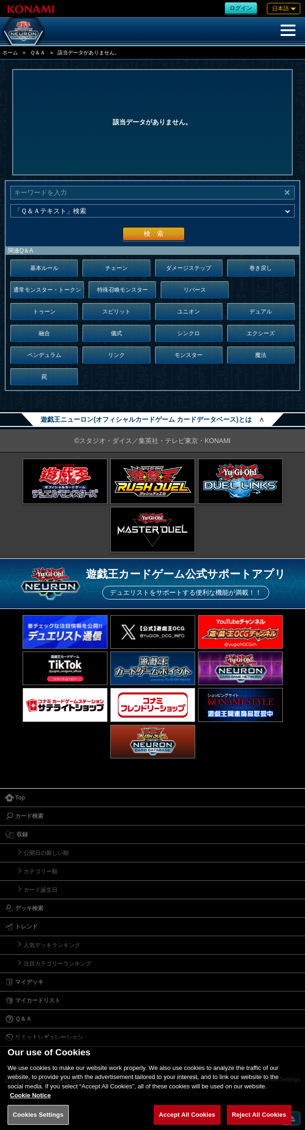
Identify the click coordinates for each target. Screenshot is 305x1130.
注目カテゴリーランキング (57, 963)
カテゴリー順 (41, 871)
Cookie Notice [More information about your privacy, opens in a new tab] (30, 1102)
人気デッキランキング (52, 945)
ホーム (10, 52)
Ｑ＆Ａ (37, 52)
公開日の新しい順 (46, 853)
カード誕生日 (41, 890)
